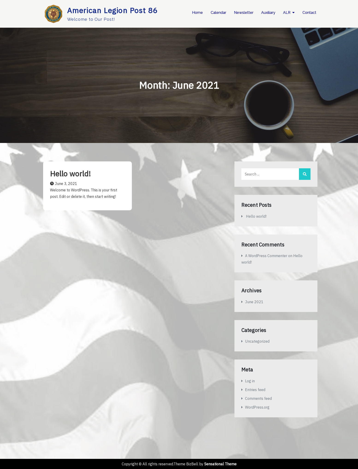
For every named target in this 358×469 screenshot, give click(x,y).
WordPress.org (257, 407)
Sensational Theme (220, 464)
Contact (309, 12)
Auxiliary (268, 12)
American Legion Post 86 (112, 10)
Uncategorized (257, 341)
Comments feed (258, 398)
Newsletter (243, 12)
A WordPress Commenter (266, 255)
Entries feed (255, 389)
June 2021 (254, 302)
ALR (286, 12)
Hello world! (70, 173)
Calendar (218, 12)
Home (197, 12)
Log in (250, 381)
